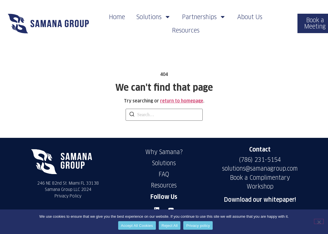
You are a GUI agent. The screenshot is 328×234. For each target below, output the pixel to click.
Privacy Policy (68, 196)
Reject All (170, 225)
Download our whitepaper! (260, 199)
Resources (186, 30)
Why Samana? (164, 152)
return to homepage (181, 101)
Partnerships (204, 17)
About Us (249, 17)
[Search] (131, 115)
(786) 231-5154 (260, 160)
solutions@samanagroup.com (260, 168)
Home (117, 17)
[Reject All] (319, 221)
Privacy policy (198, 225)
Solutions (153, 17)
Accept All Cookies (137, 225)
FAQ (164, 174)
